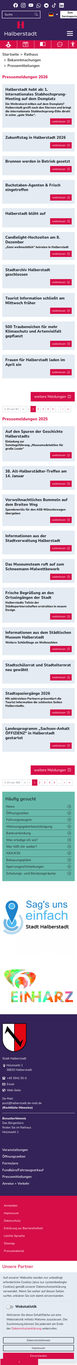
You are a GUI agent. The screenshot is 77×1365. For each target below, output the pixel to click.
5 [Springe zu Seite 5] (53, 409)
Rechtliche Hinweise (17, 1108)
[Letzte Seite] (68, 409)
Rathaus (31, 54)
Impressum (38, 1348)
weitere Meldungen (50, 396)
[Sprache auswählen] (53, 14)
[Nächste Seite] (62, 409)
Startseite (10, 54)
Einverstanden (38, 1356)
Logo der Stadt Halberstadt (21, 28)
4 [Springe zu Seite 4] (48, 409)
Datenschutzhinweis (38, 1340)
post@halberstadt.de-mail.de (22, 1103)
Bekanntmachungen (24, 60)
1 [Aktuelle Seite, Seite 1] (33, 409)
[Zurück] (19, 1362)
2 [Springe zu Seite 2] (38, 409)
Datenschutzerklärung (26, 1328)
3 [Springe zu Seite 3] (43, 409)
